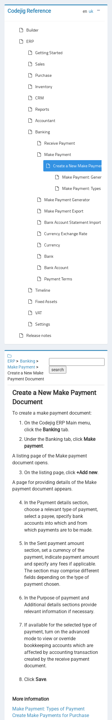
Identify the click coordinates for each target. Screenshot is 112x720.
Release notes (34, 335)
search (57, 369)
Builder (28, 30)
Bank (44, 256)
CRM (35, 97)
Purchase (39, 75)
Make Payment (53, 154)
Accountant (40, 120)
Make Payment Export (59, 211)
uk (91, 11)
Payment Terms (53, 278)
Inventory (39, 86)
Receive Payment (55, 143)
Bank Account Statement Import (68, 222)
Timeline (38, 290)
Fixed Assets (41, 301)
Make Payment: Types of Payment (48, 709)
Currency (47, 244)
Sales (35, 64)
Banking (38, 131)
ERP (25, 41)
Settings (38, 324)
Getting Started (44, 52)
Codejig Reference (29, 11)
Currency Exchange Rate (61, 233)
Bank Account (51, 267)
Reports (37, 109)
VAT (34, 312)
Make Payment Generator (62, 199)
